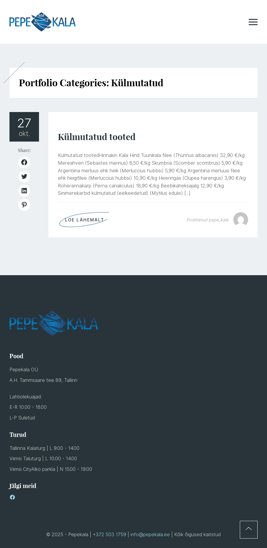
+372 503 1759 (109, 534)
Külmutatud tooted (97, 136)
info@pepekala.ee (150, 534)
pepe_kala (219, 219)
